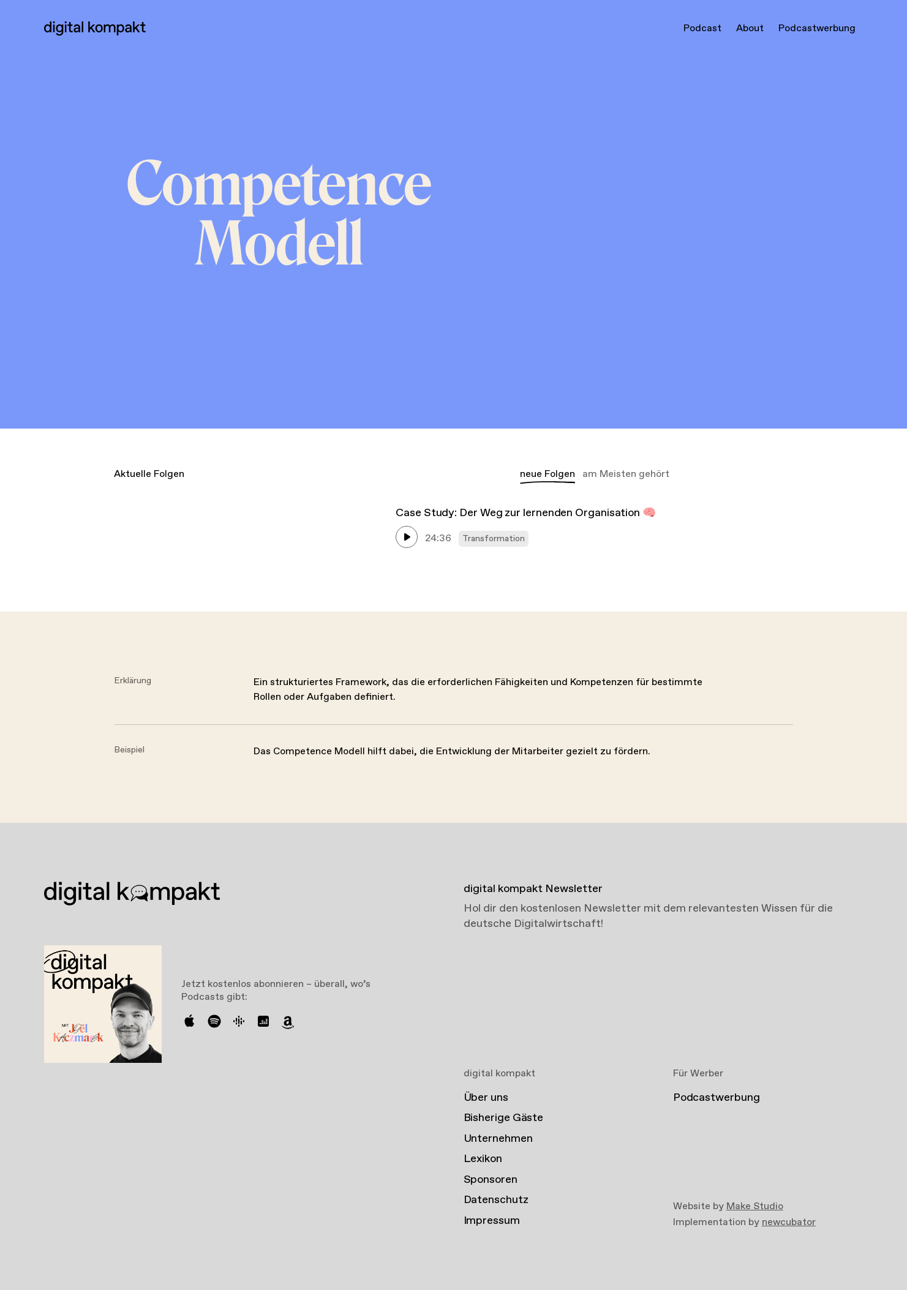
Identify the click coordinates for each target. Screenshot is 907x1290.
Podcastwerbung (817, 28)
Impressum (492, 1220)
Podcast (702, 28)
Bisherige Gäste (504, 1118)
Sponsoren (490, 1179)
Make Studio (754, 1206)
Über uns (486, 1097)
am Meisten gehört (625, 474)
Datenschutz (496, 1200)
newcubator (789, 1222)
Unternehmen (498, 1138)
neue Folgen (547, 474)
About (750, 28)
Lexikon (483, 1159)
